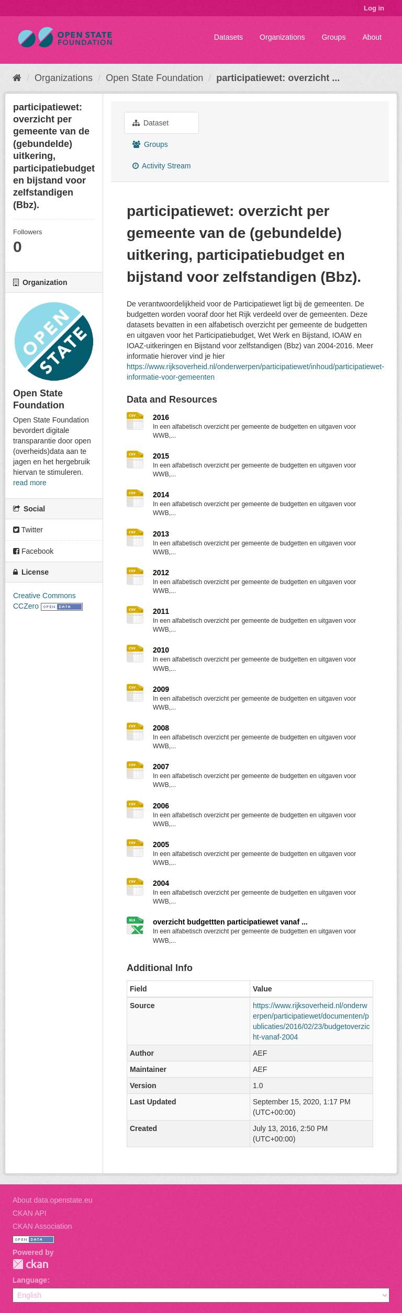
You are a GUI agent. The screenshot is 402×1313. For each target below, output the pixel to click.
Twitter (28, 530)
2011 (161, 611)
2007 (161, 766)
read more (30, 482)
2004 (161, 883)
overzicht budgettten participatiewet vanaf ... (230, 922)
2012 (161, 572)
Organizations (282, 37)
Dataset (150, 123)
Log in (374, 8)
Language (30, 1280)
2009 (161, 689)
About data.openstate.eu (53, 1200)
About (372, 37)
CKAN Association (42, 1226)
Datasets (228, 37)
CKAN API (30, 1213)
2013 (161, 534)
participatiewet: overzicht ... (278, 78)
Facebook (33, 551)
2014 (161, 494)
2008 (161, 728)
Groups (333, 37)
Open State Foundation (154, 78)
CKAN (30, 1264)
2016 (161, 417)
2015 (161, 456)
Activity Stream (161, 166)
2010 (161, 650)
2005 (161, 844)
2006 (161, 806)
